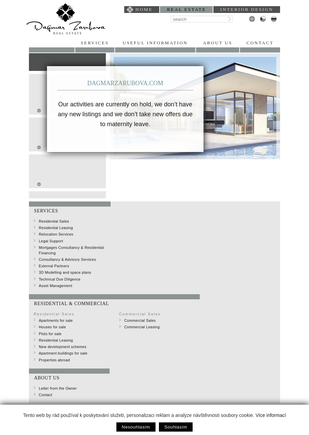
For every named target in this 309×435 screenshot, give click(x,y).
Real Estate (186, 9)
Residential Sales (54, 221)
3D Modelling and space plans (65, 272)
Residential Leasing (56, 228)
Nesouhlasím (136, 427)
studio (49, 165)
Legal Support (51, 241)
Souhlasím (175, 427)
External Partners (54, 266)
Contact (260, 42)
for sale (53, 59)
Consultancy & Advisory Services (67, 259)
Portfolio (51, 42)
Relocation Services (56, 234)
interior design (246, 9)
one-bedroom (55, 172)
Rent (48, 66)
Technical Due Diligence (60, 279)
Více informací (271, 415)
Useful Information (155, 42)
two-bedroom (55, 178)
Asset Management (55, 286)
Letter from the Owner (58, 388)
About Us (217, 42)
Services (95, 42)
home (143, 9)
